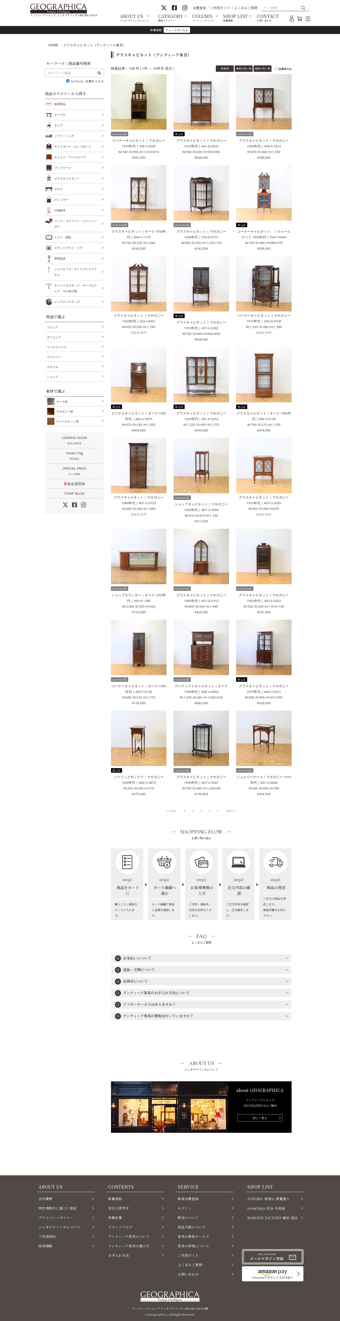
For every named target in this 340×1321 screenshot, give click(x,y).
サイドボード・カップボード (72, 146)
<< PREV (171, 811)
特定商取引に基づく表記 (57, 1208)
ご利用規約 (47, 1236)
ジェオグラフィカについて (59, 1227)
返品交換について (192, 1227)
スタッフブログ (120, 1227)
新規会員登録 (74, 483)
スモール (52, 367)
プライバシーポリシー (55, 1217)
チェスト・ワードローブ (69, 157)
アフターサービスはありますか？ (145, 1005)
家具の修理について (193, 1246)
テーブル (60, 115)
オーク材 (61, 401)
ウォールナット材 (66, 421)
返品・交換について (135, 970)
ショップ (52, 377)
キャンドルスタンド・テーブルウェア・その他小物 (75, 288)
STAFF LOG (74, 493)
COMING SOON (74, 440)
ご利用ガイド (220, 7)
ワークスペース (57, 347)
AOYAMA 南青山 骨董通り (268, 1198)
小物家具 (60, 210)
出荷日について (131, 981)
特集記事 (115, 1217)
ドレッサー (61, 200)
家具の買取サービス (193, 1236)
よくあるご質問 (245, 7)
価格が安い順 (262, 68)
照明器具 (60, 258)
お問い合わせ (188, 1274)
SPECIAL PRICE (74, 471)
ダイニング (54, 337)
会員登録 (199, 7)
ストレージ (54, 357)
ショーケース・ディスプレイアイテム (75, 271)
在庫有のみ (285, 69)
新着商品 (60, 104)
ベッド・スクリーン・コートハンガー (75, 223)
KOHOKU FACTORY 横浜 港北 (272, 1217)
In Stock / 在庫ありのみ (87, 81)
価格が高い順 (243, 68)
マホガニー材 (63, 411)
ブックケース (62, 168)
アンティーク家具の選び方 (129, 1246)
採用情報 (45, 1246)
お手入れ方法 (118, 1255)
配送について (188, 1217)
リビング (52, 327)
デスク (58, 189)
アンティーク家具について (129, 1236)
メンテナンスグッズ (67, 302)
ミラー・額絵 (62, 237)
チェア (58, 125)
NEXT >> (231, 811)
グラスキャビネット (67, 178)
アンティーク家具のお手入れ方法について (152, 993)
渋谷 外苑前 (266, 1208)
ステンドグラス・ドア (68, 248)
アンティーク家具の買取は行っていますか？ (154, 1016)
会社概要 (45, 1198)
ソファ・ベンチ (64, 136)
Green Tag (74, 456)
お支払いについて (133, 958)
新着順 (225, 68)
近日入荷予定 (118, 1208)
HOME (53, 45)
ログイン (184, 1208)
